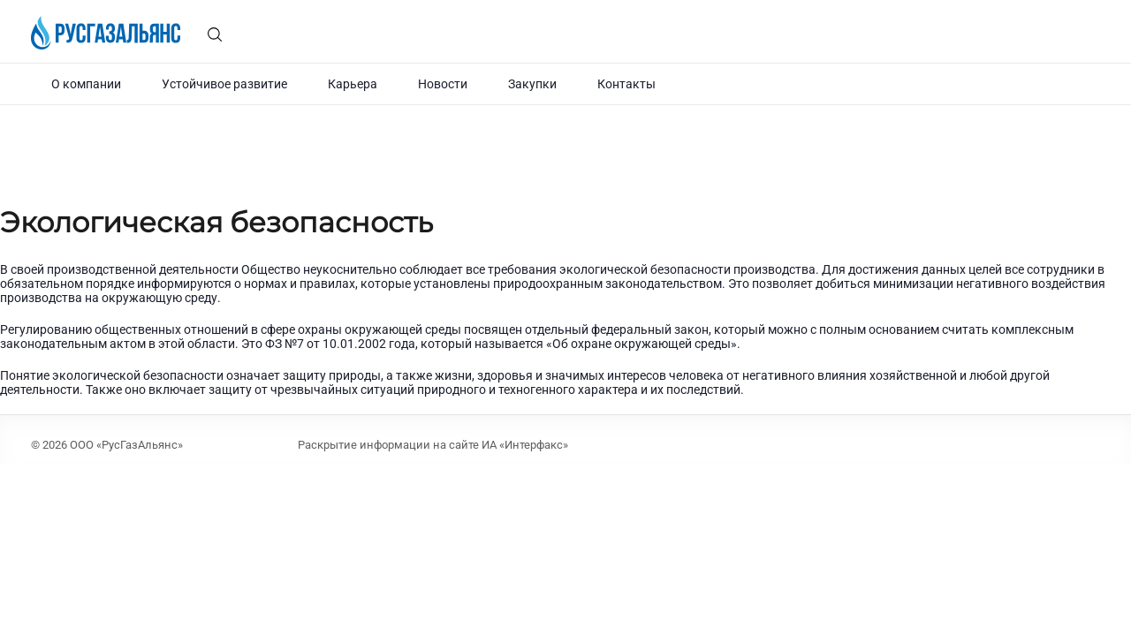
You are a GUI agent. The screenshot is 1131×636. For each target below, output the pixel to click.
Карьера (352, 84)
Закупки (532, 84)
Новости (442, 84)
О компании (86, 84)
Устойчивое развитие (224, 84)
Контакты (626, 84)
